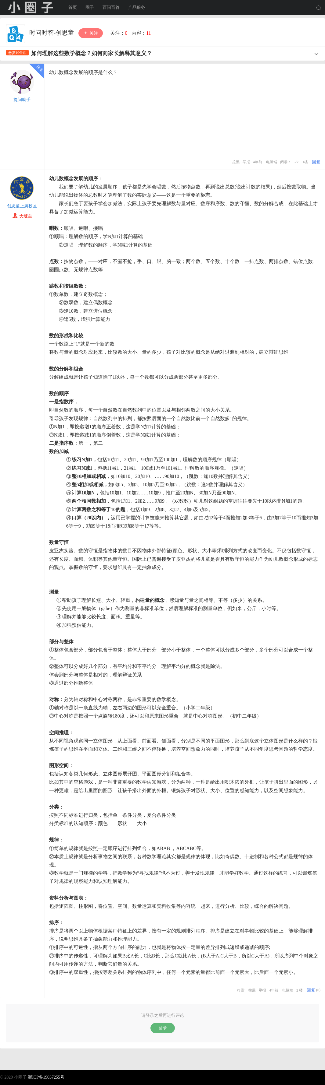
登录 (162, 1028)
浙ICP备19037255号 (46, 1077)
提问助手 (22, 99)
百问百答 (111, 7)
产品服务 (136, 7)
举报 (246, 162)
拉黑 (236, 162)
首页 (72, 7)
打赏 (240, 990)
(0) (318, 990)
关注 (90, 33)
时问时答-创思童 (52, 32)
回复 (316, 162)
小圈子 (30, 7)
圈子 (89, 7)
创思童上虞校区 (22, 206)
